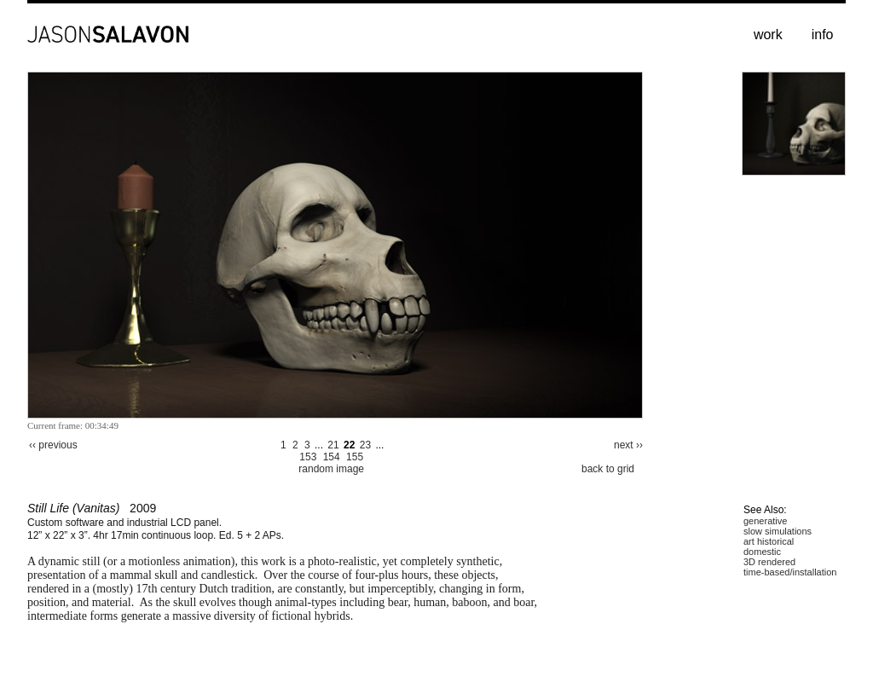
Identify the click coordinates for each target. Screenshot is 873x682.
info (823, 34)
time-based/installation (789, 572)
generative (765, 521)
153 (307, 457)
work (768, 34)
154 (331, 457)
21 (332, 445)
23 (365, 445)
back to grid (607, 469)
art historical (768, 541)
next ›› (628, 445)
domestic (762, 551)
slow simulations (777, 531)
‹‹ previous (53, 445)
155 (354, 457)
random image (331, 469)
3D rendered (769, 562)
